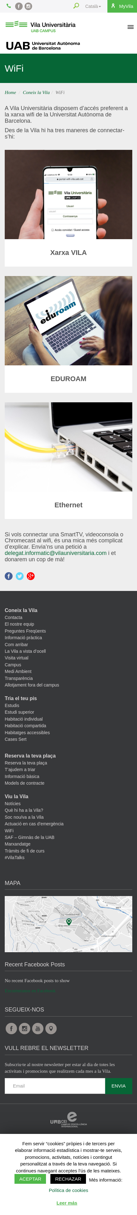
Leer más (67, 1203)
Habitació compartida (25, 725)
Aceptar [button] (30, 1179)
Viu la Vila (16, 796)
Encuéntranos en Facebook (30, 990)
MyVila (122, 6)
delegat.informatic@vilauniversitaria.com (55, 553)
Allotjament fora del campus (32, 684)
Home (10, 92)
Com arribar (16, 644)
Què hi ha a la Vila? (24, 810)
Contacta (13, 617)
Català (93, 6)
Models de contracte (24, 783)
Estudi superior (19, 712)
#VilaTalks (15, 857)
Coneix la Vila (36, 92)
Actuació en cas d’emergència (34, 823)
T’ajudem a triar (20, 769)
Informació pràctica (23, 637)
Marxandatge (18, 843)
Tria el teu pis (21, 698)
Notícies (13, 803)
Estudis (12, 705)
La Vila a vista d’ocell (25, 651)
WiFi (9, 830)
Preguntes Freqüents (25, 631)
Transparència (19, 678)
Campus (13, 664)
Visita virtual (16, 657)
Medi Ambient (18, 671)
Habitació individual (24, 719)
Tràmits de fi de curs (24, 850)
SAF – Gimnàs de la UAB (29, 837)
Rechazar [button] (68, 1179)
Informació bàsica (22, 776)
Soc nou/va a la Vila (24, 817)
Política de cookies (68, 1190)
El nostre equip (19, 624)
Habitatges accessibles (27, 732)
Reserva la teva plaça (30, 755)
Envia (118, 1085)
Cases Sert (15, 739)
